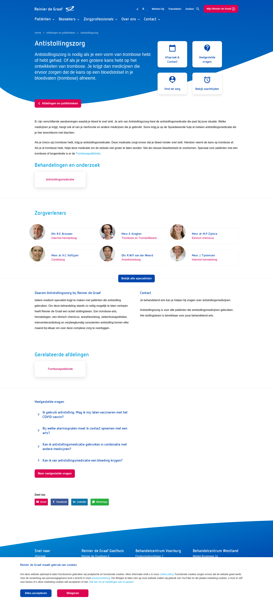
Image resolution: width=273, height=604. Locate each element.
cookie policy (166, 574)
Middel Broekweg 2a (205, 556)
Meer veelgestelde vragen (55, 473)
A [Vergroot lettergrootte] (143, 8)
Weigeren (73, 593)
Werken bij (158, 8)
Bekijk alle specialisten (136, 278)
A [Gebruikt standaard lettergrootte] (137, 9)
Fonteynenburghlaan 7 (149, 556)
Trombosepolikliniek (88, 153)
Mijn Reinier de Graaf (221, 9)
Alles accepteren (36, 593)
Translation (174, 8)
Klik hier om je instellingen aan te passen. (111, 581)
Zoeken (192, 9)
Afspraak (40, 556)
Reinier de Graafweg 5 (95, 556)
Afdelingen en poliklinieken (58, 103)
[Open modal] (172, 54)
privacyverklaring (101, 578)
